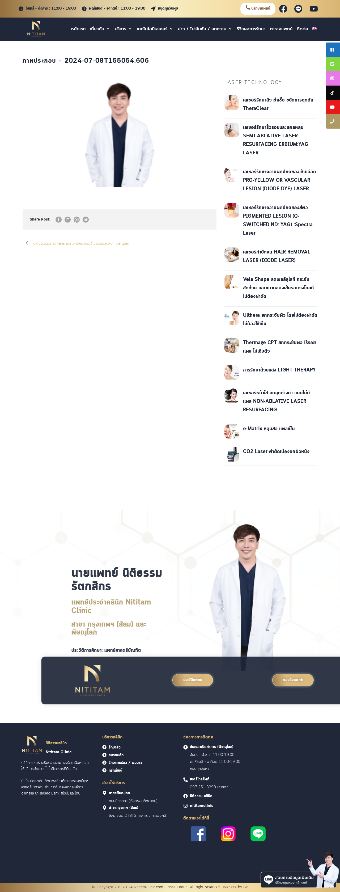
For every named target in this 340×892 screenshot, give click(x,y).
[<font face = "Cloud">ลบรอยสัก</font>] (104, 755)
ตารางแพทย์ (281, 29)
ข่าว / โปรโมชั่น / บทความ (205, 29)
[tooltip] (333, 50)
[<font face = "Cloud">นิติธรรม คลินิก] (185, 796)
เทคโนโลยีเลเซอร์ (155, 29)
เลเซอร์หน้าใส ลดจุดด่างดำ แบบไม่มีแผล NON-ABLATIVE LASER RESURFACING (276, 401)
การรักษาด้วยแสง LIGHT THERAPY (279, 370)
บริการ (124, 29)
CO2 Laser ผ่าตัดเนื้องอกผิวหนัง (276, 451)
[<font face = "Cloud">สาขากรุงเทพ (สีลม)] (104, 807)
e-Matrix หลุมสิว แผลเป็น (269, 429)
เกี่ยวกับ (100, 29)
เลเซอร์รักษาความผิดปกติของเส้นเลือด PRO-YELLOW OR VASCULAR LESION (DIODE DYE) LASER (279, 180)
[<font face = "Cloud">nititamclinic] (185, 806)
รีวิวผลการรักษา (251, 29)
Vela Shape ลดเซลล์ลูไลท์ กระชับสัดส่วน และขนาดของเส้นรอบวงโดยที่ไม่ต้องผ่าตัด (278, 288)
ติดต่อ (302, 29)
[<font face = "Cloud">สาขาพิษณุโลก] (104, 793)
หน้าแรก (78, 29)
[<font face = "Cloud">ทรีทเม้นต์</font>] (104, 770)
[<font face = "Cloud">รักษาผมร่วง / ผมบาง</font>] (104, 762)
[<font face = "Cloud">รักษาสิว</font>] (104, 747)
